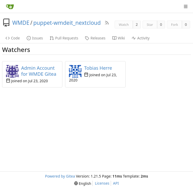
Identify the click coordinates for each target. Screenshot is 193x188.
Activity (140, 38)
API (116, 183)
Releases (95, 38)
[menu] (82, 183)
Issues (35, 38)
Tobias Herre (98, 68)
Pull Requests (64, 38)
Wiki (118, 38)
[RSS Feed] (106, 22)
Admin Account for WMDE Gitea (38, 71)
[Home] (10, 6)
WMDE (21, 22)
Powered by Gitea (60, 176)
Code (12, 38)
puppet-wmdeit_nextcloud (67, 22)
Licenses (102, 183)
